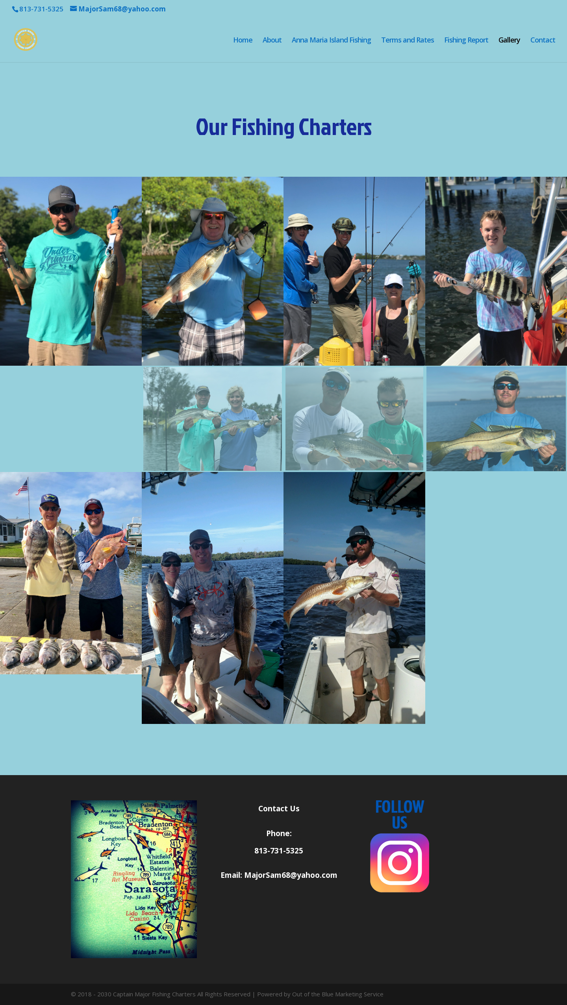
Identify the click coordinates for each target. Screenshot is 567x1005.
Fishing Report (466, 40)
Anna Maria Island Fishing (331, 40)
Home (242, 40)
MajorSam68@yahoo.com (290, 875)
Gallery (509, 40)
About (272, 40)
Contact (542, 40)
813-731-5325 (278, 851)
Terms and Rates (407, 40)
